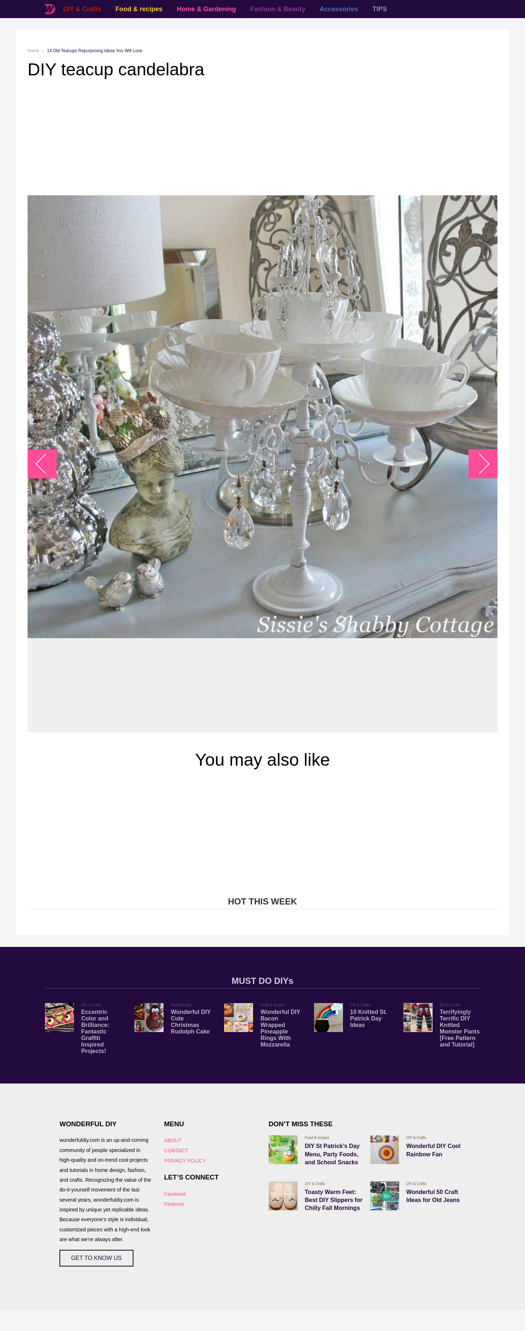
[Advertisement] (245, 137)
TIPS (379, 9)
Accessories (339, 9)
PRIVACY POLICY (185, 1161)
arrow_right (479, 464)
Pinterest (174, 1204)
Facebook (175, 1194)
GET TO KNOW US (96, 1258)
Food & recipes (138, 9)
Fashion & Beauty (277, 9)
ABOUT (172, 1140)
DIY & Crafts (82, 9)
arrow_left (46, 464)
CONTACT (176, 1150)
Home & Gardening (206, 9)
